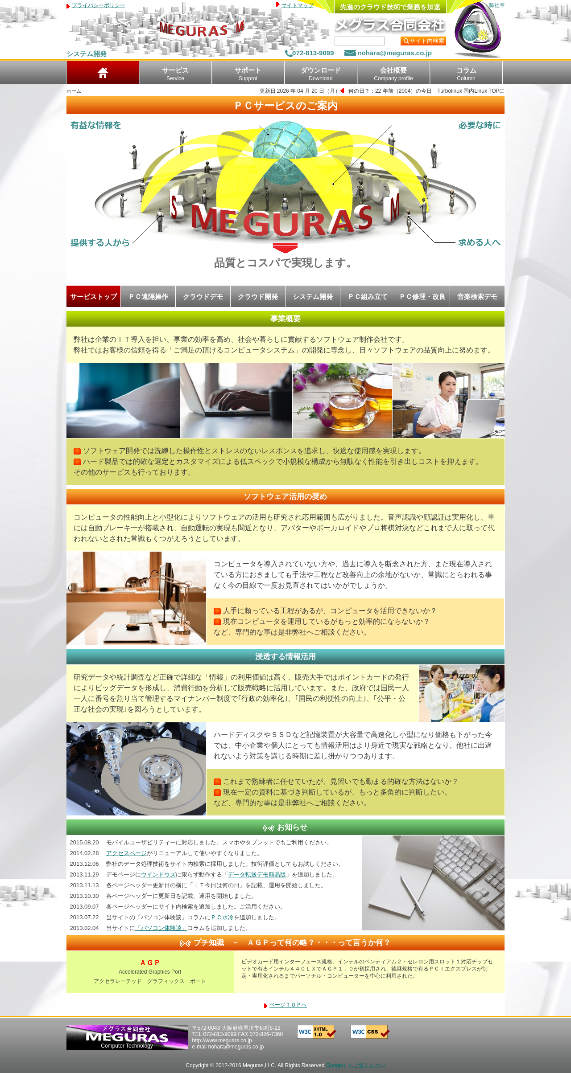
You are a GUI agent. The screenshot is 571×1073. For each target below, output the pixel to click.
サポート (248, 74)
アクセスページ (126, 853)
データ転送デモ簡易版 (257, 874)
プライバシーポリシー (98, 5)
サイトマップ (297, 5)
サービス (175, 74)
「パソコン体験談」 (161, 928)
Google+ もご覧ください (355, 1065)
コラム (466, 74)
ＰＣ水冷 (222, 917)
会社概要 (393, 74)
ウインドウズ (158, 874)
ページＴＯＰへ (288, 1005)
